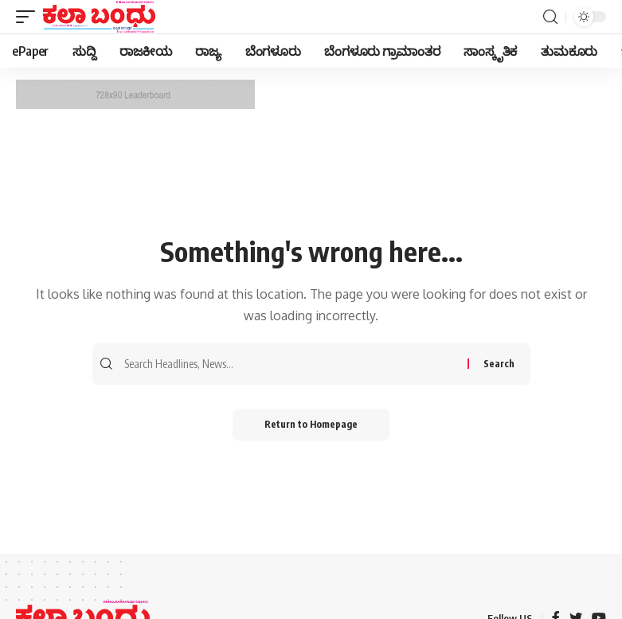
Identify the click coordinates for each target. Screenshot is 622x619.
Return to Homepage (311, 424)
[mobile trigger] (29, 16)
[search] (550, 17)
